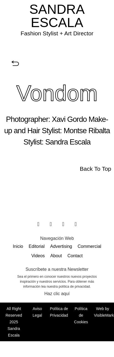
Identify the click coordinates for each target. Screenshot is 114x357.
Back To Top (95, 169)
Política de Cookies (81, 315)
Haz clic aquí (57, 293)
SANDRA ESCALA (57, 16)
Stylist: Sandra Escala (57, 142)
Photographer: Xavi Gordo (46, 119)
